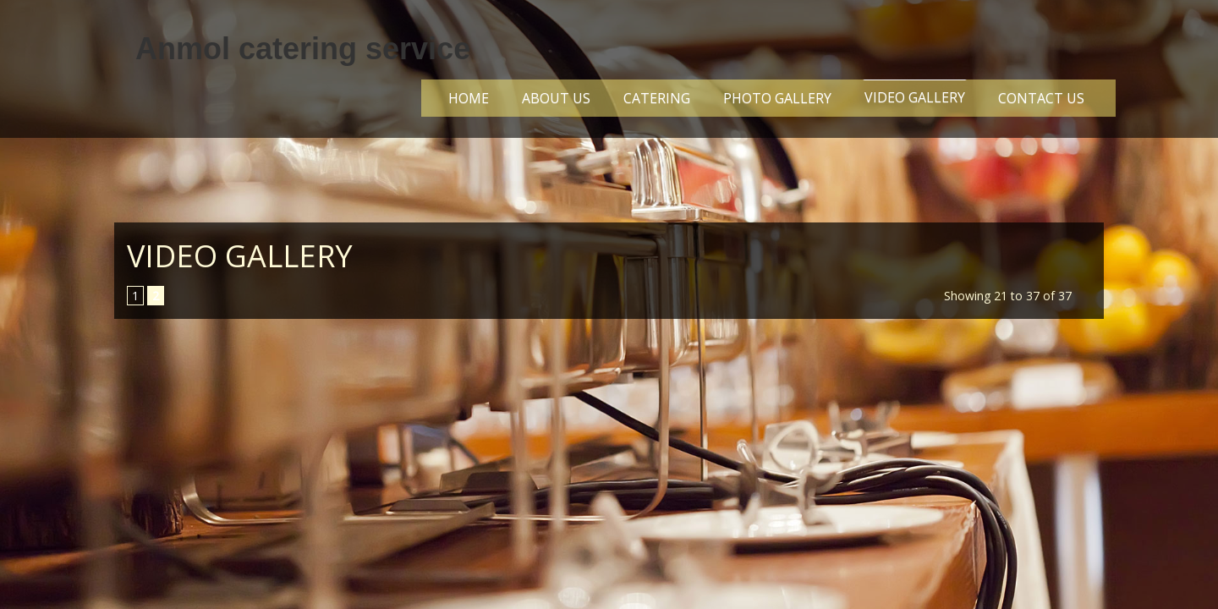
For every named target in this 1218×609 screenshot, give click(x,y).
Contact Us (1041, 98)
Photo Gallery (777, 98)
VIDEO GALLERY (914, 97)
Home (468, 98)
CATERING (656, 98)
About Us (556, 98)
